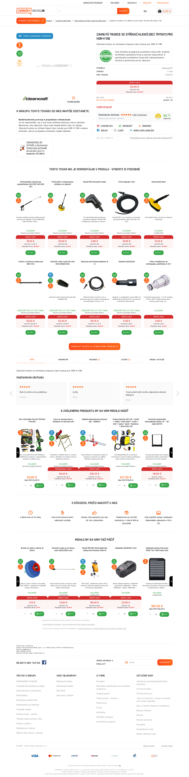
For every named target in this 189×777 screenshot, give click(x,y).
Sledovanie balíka (64, 686)
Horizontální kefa (159, 182)
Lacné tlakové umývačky (51, 624)
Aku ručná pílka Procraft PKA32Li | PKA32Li (32, 420)
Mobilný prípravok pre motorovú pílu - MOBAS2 (94, 420)
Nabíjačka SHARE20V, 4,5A (125, 548)
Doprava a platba (64, 695)
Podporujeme (103, 693)
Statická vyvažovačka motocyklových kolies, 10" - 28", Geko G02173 (157, 421)
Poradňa (100, 681)
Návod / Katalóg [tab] (157, 359)
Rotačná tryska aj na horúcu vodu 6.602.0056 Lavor (63, 549)
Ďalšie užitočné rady (146, 734)
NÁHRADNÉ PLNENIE (26, 681)
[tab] (94, 359)
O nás (99, 707)
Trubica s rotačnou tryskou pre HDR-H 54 (30, 262)
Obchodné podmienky (26, 700)
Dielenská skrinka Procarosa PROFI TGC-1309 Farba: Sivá (157, 549)
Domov (49, 21)
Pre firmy (115, 3)
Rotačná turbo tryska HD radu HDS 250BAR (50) (62, 262)
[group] (32, 453)
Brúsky (140, 715)
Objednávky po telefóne (27, 705)
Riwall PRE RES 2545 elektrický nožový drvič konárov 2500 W (94, 549)
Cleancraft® (167, 68)
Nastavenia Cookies (25, 728)
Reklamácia (21, 695)
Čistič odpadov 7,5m (126, 182)
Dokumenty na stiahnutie (28, 690)
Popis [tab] (32, 359)
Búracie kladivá (144, 710)
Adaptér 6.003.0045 (126, 261)
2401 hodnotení (140, 115)
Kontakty (132, 3)
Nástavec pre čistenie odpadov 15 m (94, 262)
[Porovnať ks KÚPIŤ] (25, 485)
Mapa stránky (149, 746)
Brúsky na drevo (144, 720)
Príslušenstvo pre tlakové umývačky (90, 21)
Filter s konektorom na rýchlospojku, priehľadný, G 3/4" (158, 262)
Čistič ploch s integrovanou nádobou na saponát (63, 183)
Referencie (101, 703)
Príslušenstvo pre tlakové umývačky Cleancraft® (151, 138)
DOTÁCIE (60, 690)
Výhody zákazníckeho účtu (29, 719)
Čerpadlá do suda (145, 729)
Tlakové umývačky (63, 21)
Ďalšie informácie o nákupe (29, 733)
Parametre (63, 359)
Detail (30, 252)
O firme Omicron (144, 693)
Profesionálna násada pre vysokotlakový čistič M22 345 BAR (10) (30, 184)
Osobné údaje (167, 746)
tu (120, 765)
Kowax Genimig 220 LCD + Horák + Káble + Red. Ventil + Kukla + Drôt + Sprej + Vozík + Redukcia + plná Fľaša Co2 (126, 423)
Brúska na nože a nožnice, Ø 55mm (32, 549)
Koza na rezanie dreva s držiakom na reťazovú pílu (63, 420)
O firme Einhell (144, 689)
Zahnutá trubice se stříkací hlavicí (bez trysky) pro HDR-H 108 (102, 628)
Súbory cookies (23, 723)
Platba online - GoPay (26, 714)
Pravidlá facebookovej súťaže (30, 686)
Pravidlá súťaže (23, 709)
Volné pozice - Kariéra (107, 698)
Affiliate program (104, 717)
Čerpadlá (141, 724)
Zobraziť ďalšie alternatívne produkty (94, 346)
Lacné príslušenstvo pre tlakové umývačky (78, 624)
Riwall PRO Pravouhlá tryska (94, 182)
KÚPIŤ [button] (40, 485)
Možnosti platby (64, 681)
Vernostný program (92, 3)
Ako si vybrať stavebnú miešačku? (153, 706)
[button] (11, 393)
